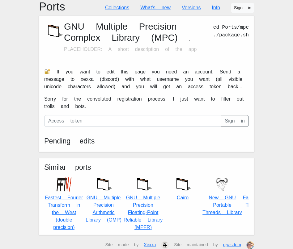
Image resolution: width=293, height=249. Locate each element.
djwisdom (232, 244)
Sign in (242, 7)
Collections (117, 7)
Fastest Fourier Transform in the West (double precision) (64, 203)
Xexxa (150, 244)
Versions (191, 7)
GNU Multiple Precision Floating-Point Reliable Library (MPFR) (143, 202)
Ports (52, 6)
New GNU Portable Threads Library (222, 196)
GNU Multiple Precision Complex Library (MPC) (121, 32)
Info (216, 7)
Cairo (183, 187)
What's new (155, 7)
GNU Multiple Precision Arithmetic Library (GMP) (103, 198)
